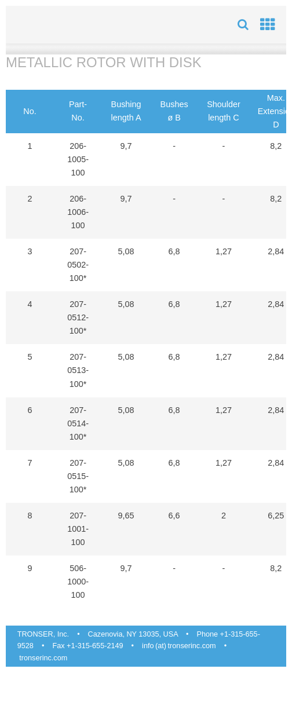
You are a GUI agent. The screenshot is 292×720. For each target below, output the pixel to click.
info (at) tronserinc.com (179, 646)
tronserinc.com (43, 658)
